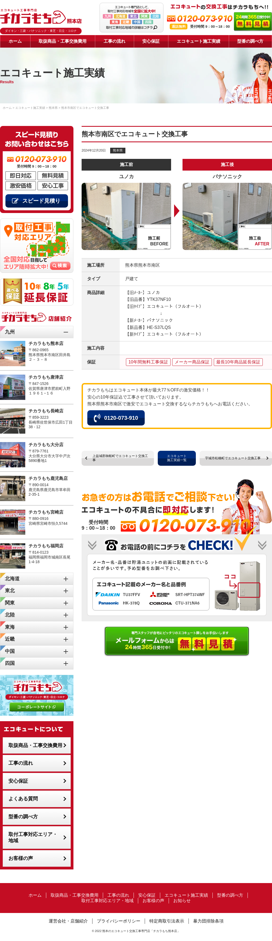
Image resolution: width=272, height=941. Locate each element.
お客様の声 (20, 858)
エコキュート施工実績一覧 (177, 458)
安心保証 (151, 41)
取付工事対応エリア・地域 (32, 837)
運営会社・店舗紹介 (68, 921)
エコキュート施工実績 (198, 41)
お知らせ (182, 900)
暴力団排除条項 (208, 921)
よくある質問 (23, 798)
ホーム (15, 41)
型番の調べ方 (250, 41)
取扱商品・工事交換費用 (62, 41)
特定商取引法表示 (166, 921)
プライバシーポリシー (118, 921)
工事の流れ (114, 41)
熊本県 (118, 150)
